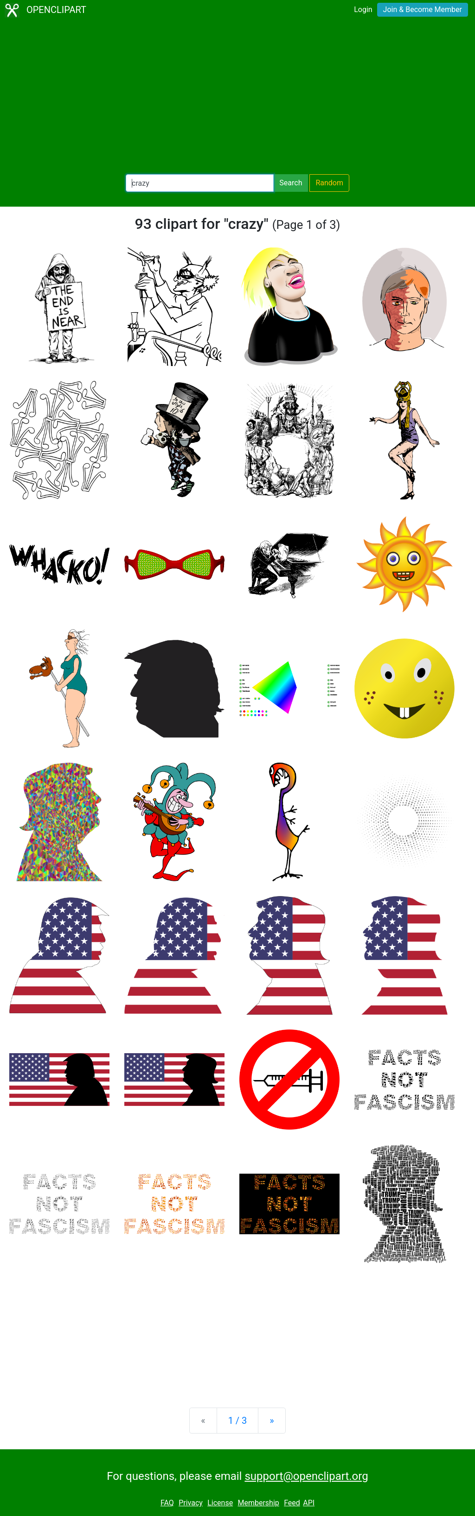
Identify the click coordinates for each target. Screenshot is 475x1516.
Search (290, 182)
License (220, 1502)
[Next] (271, 1421)
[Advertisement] (237, 97)
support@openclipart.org (306, 1476)
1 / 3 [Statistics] (237, 1420)
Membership (258, 1502)
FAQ (167, 1502)
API (309, 1502)
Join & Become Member (422, 9)
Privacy (191, 1502)
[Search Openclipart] (200, 183)
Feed (292, 1502)
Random (329, 182)
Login (363, 9)
